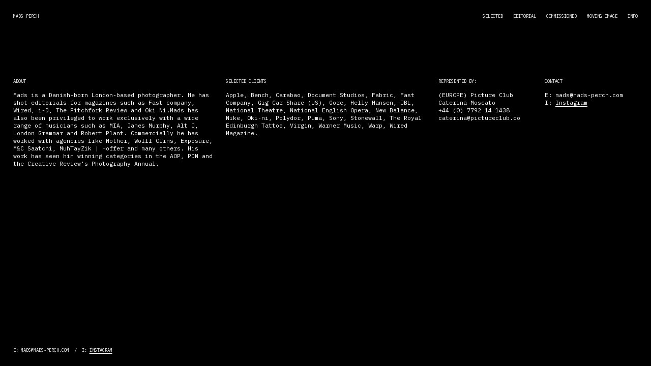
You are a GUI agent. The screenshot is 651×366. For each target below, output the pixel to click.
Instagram (571, 102)
